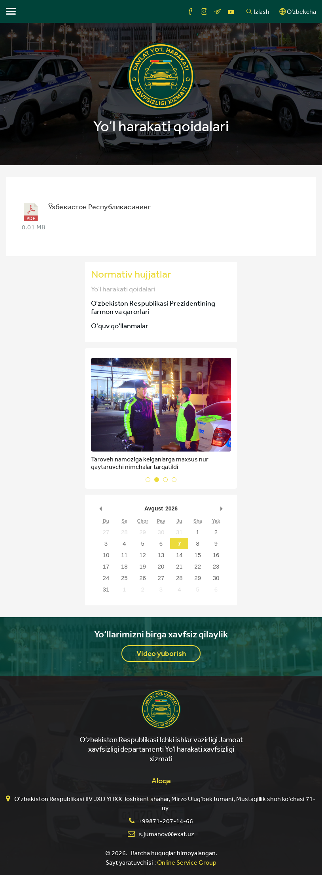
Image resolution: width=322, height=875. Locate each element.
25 (124, 578)
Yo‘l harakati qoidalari (123, 288)
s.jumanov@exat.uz (166, 834)
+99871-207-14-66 (165, 821)
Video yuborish (161, 653)
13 (161, 555)
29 (142, 532)
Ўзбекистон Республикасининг (99, 206)
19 (142, 566)
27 (106, 532)
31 (179, 532)
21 (179, 566)
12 (142, 555)
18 (124, 566)
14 (179, 555)
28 (124, 532)
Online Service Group (186, 862)
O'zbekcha (297, 11)
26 (142, 578)
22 (197, 566)
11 (124, 555)
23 (216, 566)
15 (197, 555)
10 (106, 555)
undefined (101, 508)
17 (106, 566)
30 (161, 532)
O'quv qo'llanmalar (119, 325)
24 (106, 578)
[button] (148, 479)
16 (216, 555)
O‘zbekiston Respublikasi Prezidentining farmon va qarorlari (153, 307)
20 (161, 566)
